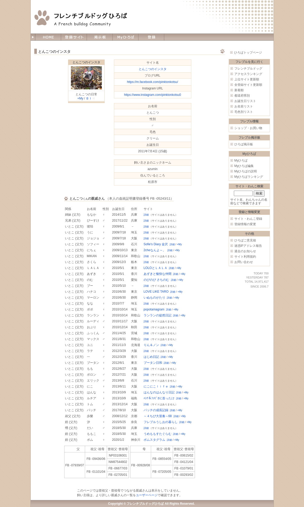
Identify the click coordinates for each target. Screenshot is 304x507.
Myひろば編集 (244, 166)
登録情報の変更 (245, 224)
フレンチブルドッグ (248, 68)
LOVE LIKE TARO (156, 291)
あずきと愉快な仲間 (157, 274)
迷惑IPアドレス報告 (248, 246)
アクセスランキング (248, 74)
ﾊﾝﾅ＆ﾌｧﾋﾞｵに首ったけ (159, 398)
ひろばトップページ (248, 52)
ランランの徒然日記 (157, 315)
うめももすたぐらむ (157, 434)
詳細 (146, 214)
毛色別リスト (243, 112)
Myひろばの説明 (245, 171)
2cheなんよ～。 (155, 250)
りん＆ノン (151, 345)
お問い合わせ (243, 262)
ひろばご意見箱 (245, 240)
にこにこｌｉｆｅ (156, 386)
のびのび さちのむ (156, 280)
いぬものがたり (154, 297)
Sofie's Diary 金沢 (156, 244)
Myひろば (241, 160)
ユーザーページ (147, 495)
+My (80, 98)
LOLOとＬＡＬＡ (155, 268)
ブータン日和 (153, 363)
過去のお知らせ (245, 251)
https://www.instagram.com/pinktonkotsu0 (152, 95)
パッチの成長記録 (156, 410)
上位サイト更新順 (246, 79)
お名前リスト (243, 106)
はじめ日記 (151, 357)
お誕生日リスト (245, 101)
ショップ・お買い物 (248, 128)
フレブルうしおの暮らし (161, 422)
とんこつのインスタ (86, 62)
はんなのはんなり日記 (159, 392)
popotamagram (154, 309)
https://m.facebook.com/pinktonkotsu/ (152, 82)
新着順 (239, 90)
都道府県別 (242, 95)
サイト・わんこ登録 (248, 219)
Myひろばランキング (248, 177)
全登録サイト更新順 (248, 85)
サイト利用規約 (245, 256)
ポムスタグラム (154, 440)
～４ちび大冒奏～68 (158, 416)
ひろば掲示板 (243, 144)
